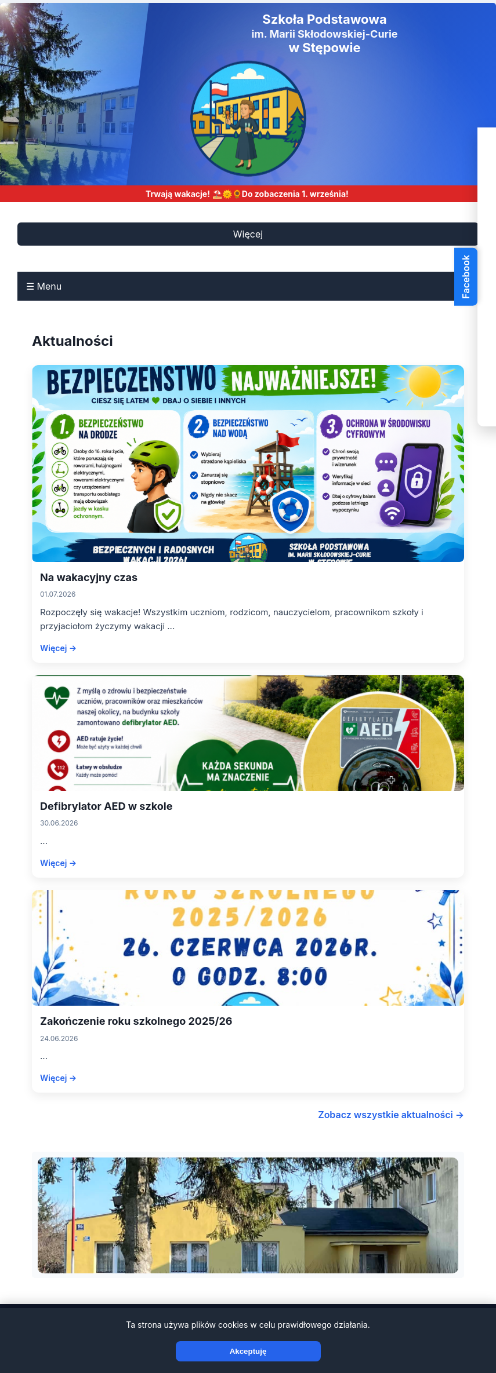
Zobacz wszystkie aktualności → (391, 1114)
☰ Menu (43, 286)
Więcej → (58, 648)
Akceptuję (248, 1351)
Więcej (248, 234)
